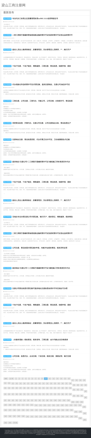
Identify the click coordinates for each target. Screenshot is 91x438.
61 (74, 389)
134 (41, 410)
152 (36, 416)
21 (5, 383)
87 (5, 400)
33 (51, 383)
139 (63, 410)
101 (60, 400)
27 (28, 383)
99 (51, 400)
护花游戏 (51, 430)
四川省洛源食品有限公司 (25, 431)
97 (43, 400)
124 (80, 405)
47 (20, 388)
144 (85, 413)
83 (74, 395)
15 (65, 378)
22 (9, 383)
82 (70, 394)
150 (27, 416)
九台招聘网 (74, 433)
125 (84, 406)
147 (14, 416)
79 (58, 394)
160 (71, 416)
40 (77, 385)
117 (49, 405)
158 (63, 416)
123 (75, 405)
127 (10, 410)
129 (19, 410)
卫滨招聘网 (68, 431)
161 (76, 416)
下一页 (15, 422)
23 (12, 383)
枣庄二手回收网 (20, 433)
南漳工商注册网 (15, 431)
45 (12, 388)
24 (16, 383)
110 (19, 405)
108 (10, 405)
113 (32, 405)
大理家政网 (44, 434)
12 (53, 378)
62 (77, 389)
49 (28, 388)
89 (12, 400)
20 (84, 380)
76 (47, 394)
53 (43, 388)
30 (39, 383)
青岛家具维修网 (65, 430)
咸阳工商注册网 (52, 432)
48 (24, 388)
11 (49, 378)
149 (23, 416)
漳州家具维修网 (12, 433)
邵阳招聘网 (80, 433)
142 (76, 411)
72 (32, 394)
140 (67, 410)
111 (23, 405)
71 (28, 394)
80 (62, 394)
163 (85, 419)
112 (27, 405)
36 (62, 383)
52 (39, 388)
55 (51, 388)
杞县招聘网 (74, 431)
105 (77, 402)
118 (53, 405)
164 (5, 422)
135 (45, 410)
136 (49, 410)
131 (27, 410)
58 (62, 388)
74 (39, 394)
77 (51, 394)
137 (54, 410)
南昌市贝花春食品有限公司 (63, 432)
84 (77, 395)
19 (80, 380)
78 (55, 394)
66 (9, 394)
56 (55, 388)
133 (36, 410)
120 (62, 405)
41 (81, 385)
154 (45, 416)
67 (12, 394)
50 (32, 388)
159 (67, 416)
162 (80, 418)
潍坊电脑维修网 (80, 430)
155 (49, 416)
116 (45, 405)
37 (66, 383)
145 (5, 416)
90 (16, 400)
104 (73, 402)
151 (32, 416)
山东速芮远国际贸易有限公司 (39, 432)
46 (16, 388)
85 (81, 395)
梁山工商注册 (7, 18)
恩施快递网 (73, 430)
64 (85, 391)
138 (58, 410)
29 (35, 383)
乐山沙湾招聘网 (51, 434)
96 (39, 400)
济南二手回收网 (55, 433)
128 (14, 410)
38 (70, 383)
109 (14, 405)
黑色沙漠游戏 (20, 432)
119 (58, 405)
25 (20, 383)
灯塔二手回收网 (37, 433)
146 (10, 416)
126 (5, 410)
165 (10, 422)
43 (5, 388)
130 (23, 410)
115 (40, 405)
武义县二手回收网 (46, 433)
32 (47, 383)
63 (81, 389)
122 (71, 405)
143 (80, 411)
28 (32, 383)
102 (64, 400)
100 (55, 400)
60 (70, 388)
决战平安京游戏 (28, 432)
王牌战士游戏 (13, 432)
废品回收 (46, 430)
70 (24, 394)
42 (85, 385)
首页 (6, 378)
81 (66, 394)
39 (74, 385)
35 (58, 383)
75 (43, 394)
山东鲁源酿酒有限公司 (75, 432)
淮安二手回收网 (29, 433)
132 (32, 410)
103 (68, 400)
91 (20, 400)
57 (58, 388)
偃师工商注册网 (81, 431)
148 (19, 416)
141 (71, 410)
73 (35, 394)
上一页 (11, 378)
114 (36, 405)
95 (35, 400)
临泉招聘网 (62, 433)
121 (66, 405)
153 (41, 416)
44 (9, 388)
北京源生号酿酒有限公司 (38, 431)
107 (5, 405)
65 (5, 394)
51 (35, 388)
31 (43, 383)
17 (72, 380)
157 (58, 416)
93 (28, 400)
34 (55, 383)
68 (16, 394)
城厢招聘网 (68, 433)
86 (85, 397)
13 (57, 378)
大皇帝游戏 (48, 431)
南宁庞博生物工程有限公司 (58, 431)
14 (61, 378)
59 (66, 388)
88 (9, 400)
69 (20, 394)
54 (47, 388)
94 (32, 400)
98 (47, 400)
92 (24, 400)
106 (81, 402)
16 (68, 378)
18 (76, 380)
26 (24, 383)
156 (54, 416)
